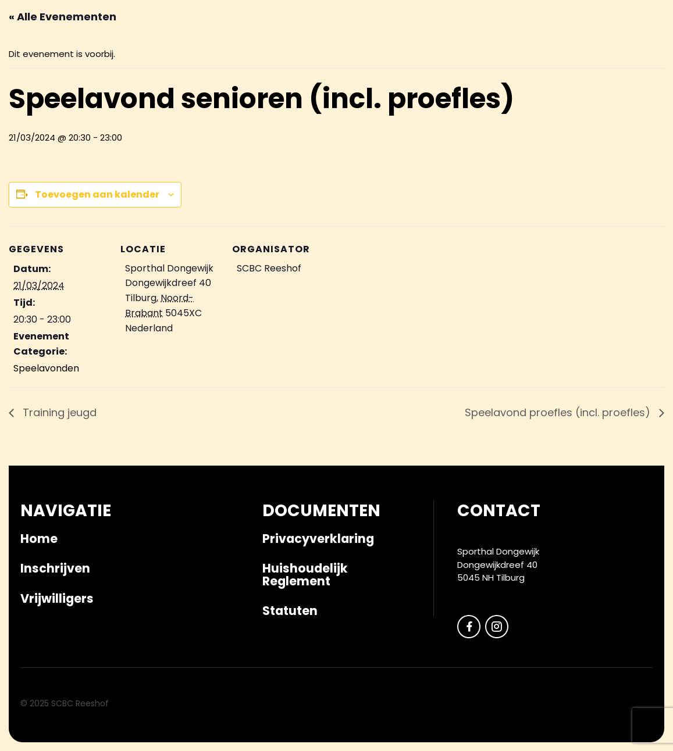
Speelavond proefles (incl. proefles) (559, 412)
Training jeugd (58, 412)
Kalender (91, 96)
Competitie (225, 96)
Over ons (556, 96)
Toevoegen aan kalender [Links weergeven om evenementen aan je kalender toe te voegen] (97, 194)
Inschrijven (156, 96)
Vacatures (617, 96)
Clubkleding (376, 96)
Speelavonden (46, 368)
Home (39, 538)
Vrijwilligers (299, 96)
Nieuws (38, 96)
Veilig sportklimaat (471, 96)
